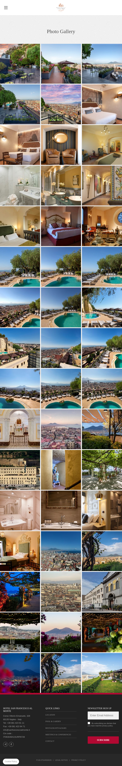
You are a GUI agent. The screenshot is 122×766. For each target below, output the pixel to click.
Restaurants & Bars (55, 728)
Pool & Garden (53, 721)
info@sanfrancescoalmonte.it (16, 730)
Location (50, 715)
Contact (49, 741)
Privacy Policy (78, 760)
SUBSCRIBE (103, 740)
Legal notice (61, 760)
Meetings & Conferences (58, 735)
